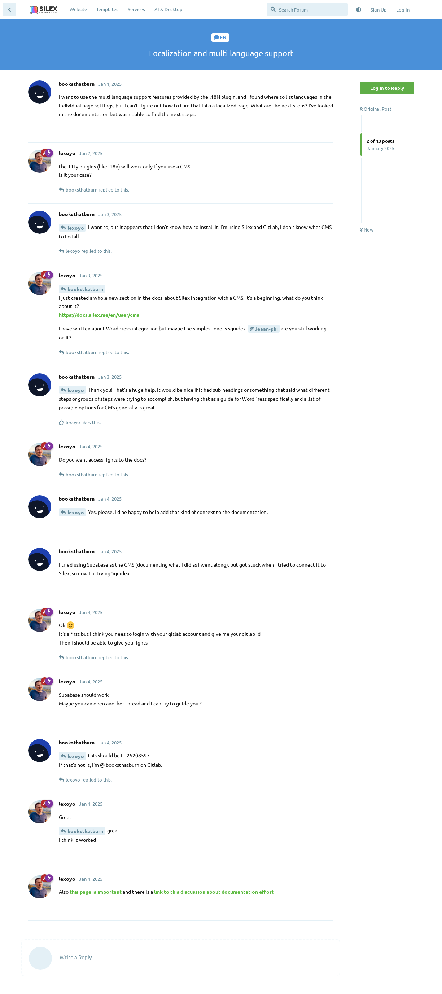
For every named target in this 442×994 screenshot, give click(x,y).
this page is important (96, 891)
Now (366, 229)
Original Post (375, 109)
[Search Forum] (307, 9)
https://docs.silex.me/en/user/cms (99, 314)
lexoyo (75, 227)
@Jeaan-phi (264, 328)
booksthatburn (85, 289)
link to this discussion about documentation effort (214, 891)
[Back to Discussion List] (9, 9)
